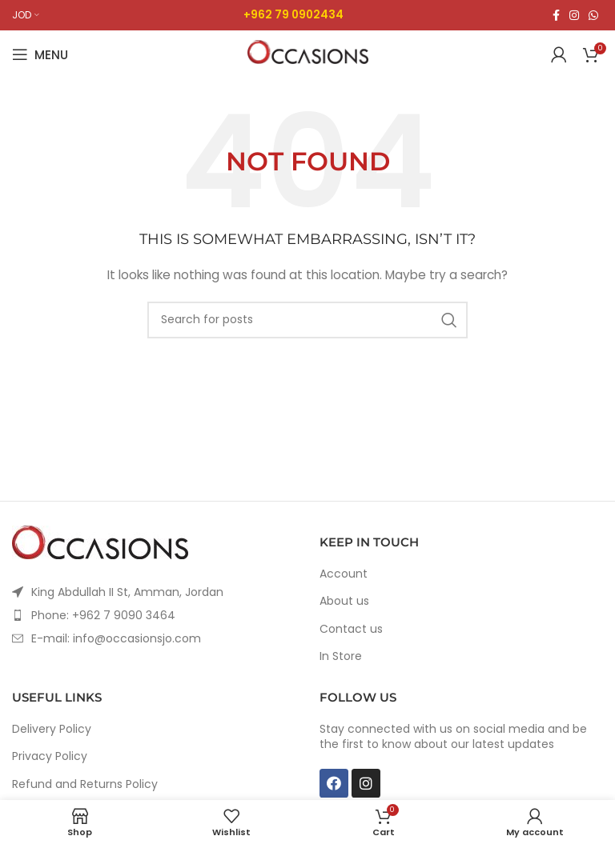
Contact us (351, 629)
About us (344, 601)
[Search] (307, 320)
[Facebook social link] (556, 15)
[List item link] (153, 615)
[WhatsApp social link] (593, 15)
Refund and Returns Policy (85, 784)
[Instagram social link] (574, 15)
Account (344, 574)
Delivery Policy (51, 729)
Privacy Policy (49, 756)
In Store (341, 656)
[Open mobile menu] (40, 54)
